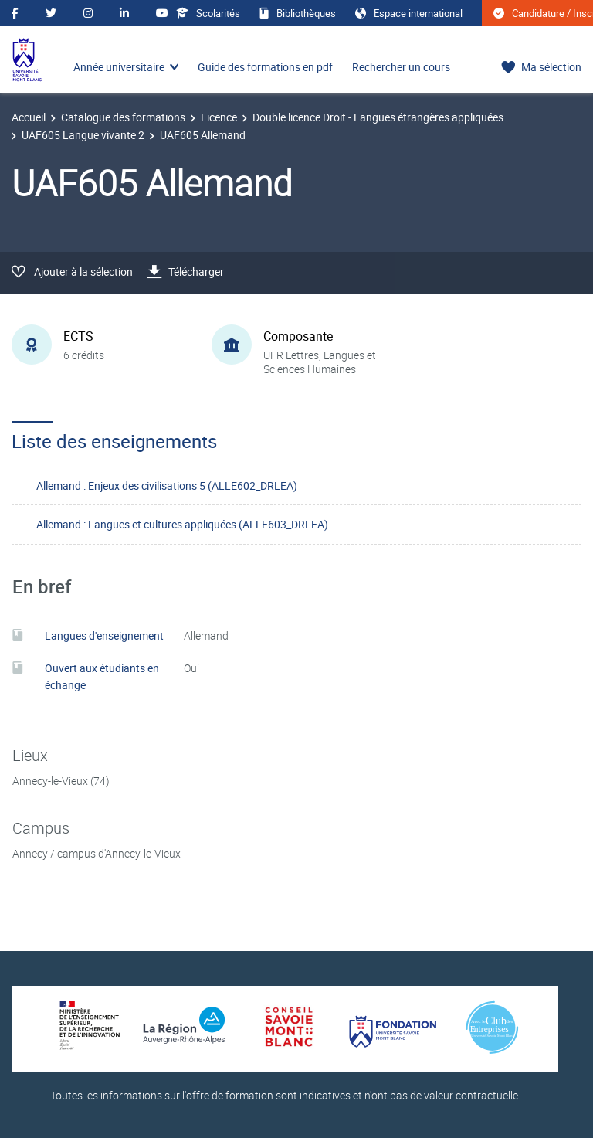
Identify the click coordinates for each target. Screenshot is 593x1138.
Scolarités (208, 13)
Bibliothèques (297, 13)
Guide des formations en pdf (265, 66)
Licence (219, 117)
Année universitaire (118, 66)
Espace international (409, 13)
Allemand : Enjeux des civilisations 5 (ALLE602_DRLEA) (166, 485)
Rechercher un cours (401, 66)
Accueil (29, 117)
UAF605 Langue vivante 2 (83, 134)
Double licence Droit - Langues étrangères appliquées (377, 117)
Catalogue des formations (123, 117)
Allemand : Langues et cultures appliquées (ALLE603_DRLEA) (182, 524)
